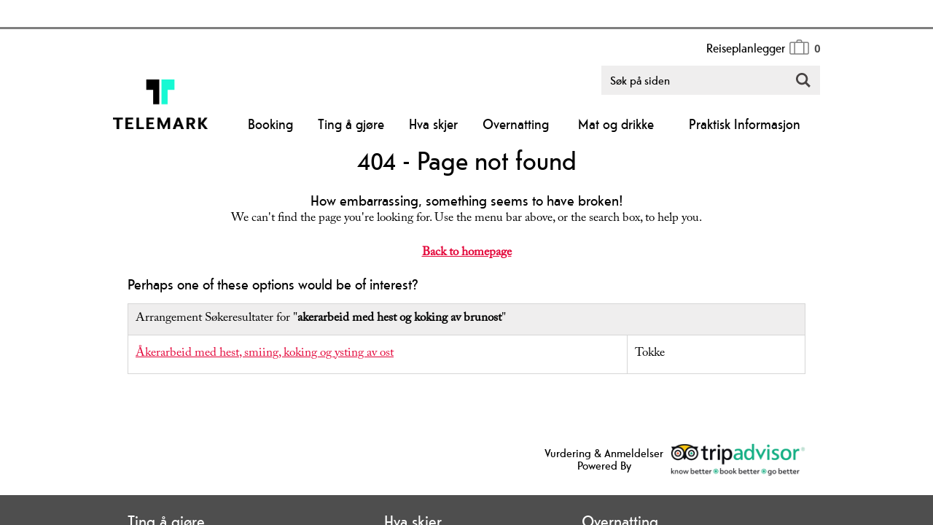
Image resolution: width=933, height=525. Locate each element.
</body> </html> (466, 262)
